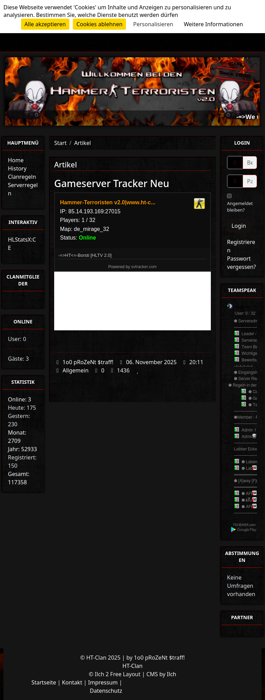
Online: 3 (19, 399)
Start (60, 143)
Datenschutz (106, 690)
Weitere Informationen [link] (213, 24)
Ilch (171, 674)
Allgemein (75, 370)
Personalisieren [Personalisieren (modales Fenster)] (153, 24)
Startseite (43, 682)
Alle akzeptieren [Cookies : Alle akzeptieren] (45, 24)
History (17, 168)
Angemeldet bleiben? (240, 203)
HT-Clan (132, 666)
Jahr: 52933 (22, 449)
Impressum (103, 682)
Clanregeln (22, 177)
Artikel (82, 143)
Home (16, 160)
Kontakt (72, 682)
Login (239, 226)
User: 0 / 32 (245, 313)
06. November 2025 (151, 362)
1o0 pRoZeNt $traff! (87, 362)
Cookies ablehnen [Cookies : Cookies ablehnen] (99, 24)
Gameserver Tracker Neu (111, 183)
